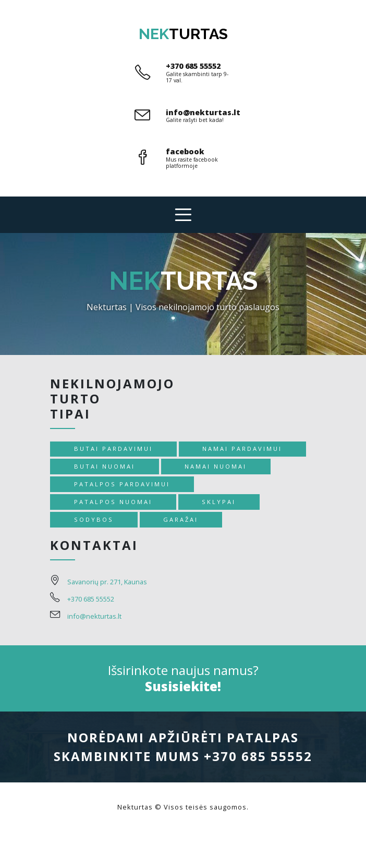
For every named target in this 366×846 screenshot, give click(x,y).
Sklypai (219, 502)
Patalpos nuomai (113, 502)
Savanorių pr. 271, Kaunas (107, 581)
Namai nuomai (216, 466)
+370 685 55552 (193, 66)
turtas (183, 34)
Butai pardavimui (113, 448)
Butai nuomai (104, 466)
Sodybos (94, 519)
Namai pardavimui (242, 448)
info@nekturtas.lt (203, 112)
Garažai (180, 519)
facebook (185, 151)
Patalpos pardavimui (122, 484)
